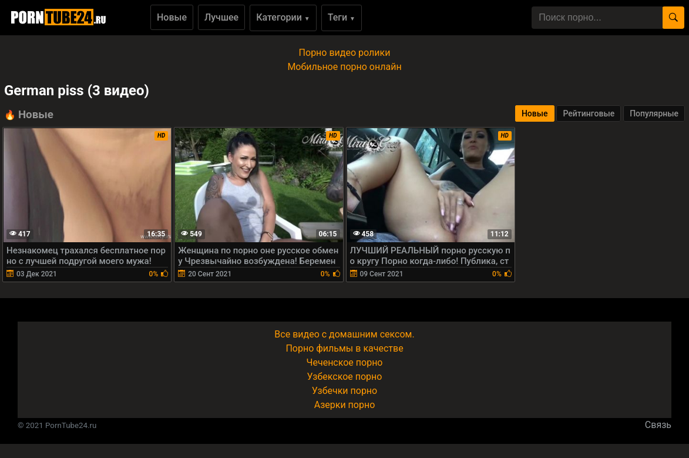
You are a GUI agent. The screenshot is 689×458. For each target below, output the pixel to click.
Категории (283, 17)
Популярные (654, 113)
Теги (341, 17)
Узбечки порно (344, 390)
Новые (172, 17)
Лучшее (221, 17)
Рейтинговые (588, 113)
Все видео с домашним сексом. (344, 334)
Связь (658, 424)
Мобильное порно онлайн (344, 66)
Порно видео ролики (345, 52)
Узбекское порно (344, 376)
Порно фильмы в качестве (344, 348)
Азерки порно (344, 404)
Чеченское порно (345, 362)
